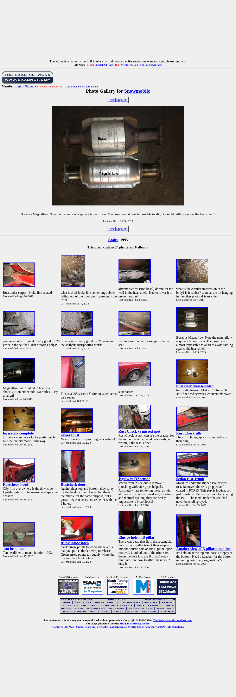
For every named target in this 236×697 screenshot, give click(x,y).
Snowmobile (137, 91)
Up (118, 100)
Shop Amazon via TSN (151, 626)
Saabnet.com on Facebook (91, 626)
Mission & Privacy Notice (134, 623)
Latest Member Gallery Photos (81, 86)
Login (19, 86)
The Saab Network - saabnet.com (172, 620)
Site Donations (175, 626)
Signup (29, 86)
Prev (112, 100)
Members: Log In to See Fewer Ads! (141, 64)
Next (124, 100)
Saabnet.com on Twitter (122, 626)
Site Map (69, 626)
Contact (57, 626)
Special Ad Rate (104, 64)
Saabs (113, 240)
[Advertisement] (118, 31)
